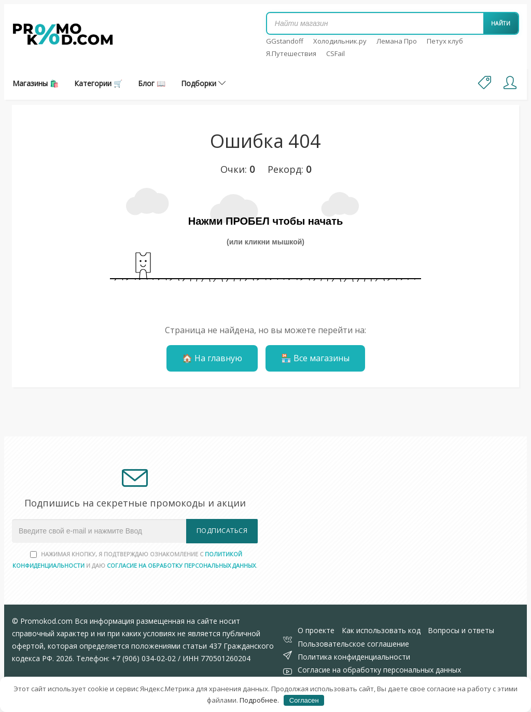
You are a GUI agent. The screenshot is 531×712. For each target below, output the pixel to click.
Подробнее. (259, 700)
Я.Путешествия (291, 53)
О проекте (316, 630)
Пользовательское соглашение (353, 644)
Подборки (203, 83)
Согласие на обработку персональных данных (379, 670)
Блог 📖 (151, 83)
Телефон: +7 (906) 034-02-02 (126, 658)
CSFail (335, 53)
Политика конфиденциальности (354, 657)
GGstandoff (284, 41)
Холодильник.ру (340, 41)
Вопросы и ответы (461, 630)
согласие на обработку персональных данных (181, 565)
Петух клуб (445, 41)
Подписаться (222, 530)
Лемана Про (396, 41)
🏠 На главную (212, 358)
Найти (501, 23)
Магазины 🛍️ (35, 83)
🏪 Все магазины (315, 358)
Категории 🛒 (98, 83)
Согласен (304, 700)
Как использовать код (381, 630)
